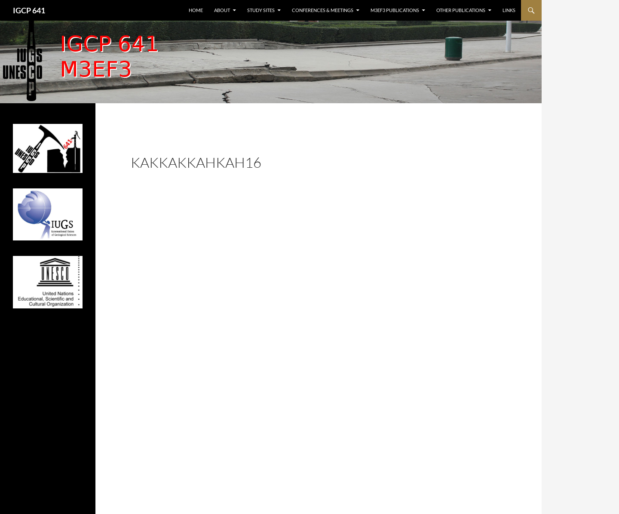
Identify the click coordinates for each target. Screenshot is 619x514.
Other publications (460, 10)
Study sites (261, 10)
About (222, 10)
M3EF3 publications (395, 10)
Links (509, 10)
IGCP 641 (29, 10)
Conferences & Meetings (322, 10)
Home (196, 10)
